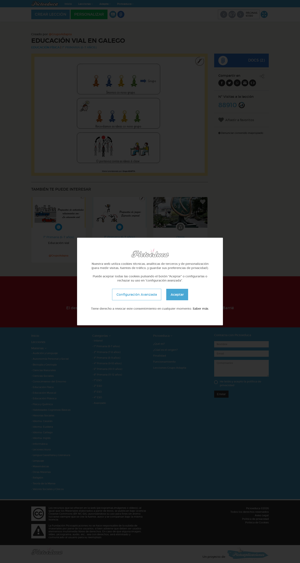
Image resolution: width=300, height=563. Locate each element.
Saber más (200, 308)
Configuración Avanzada (136, 294)
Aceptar (177, 294)
